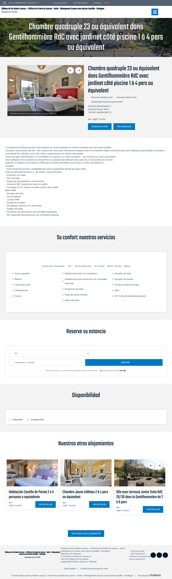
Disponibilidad (124, 127)
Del (16, 354)
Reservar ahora (100, 127)
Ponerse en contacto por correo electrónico (138, 557)
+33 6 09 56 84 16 (136, 554)
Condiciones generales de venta (94, 569)
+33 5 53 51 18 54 (135, 551)
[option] (45, 90)
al (88, 354)
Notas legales (70, 569)
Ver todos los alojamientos (86, 534)
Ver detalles (45, 505)
